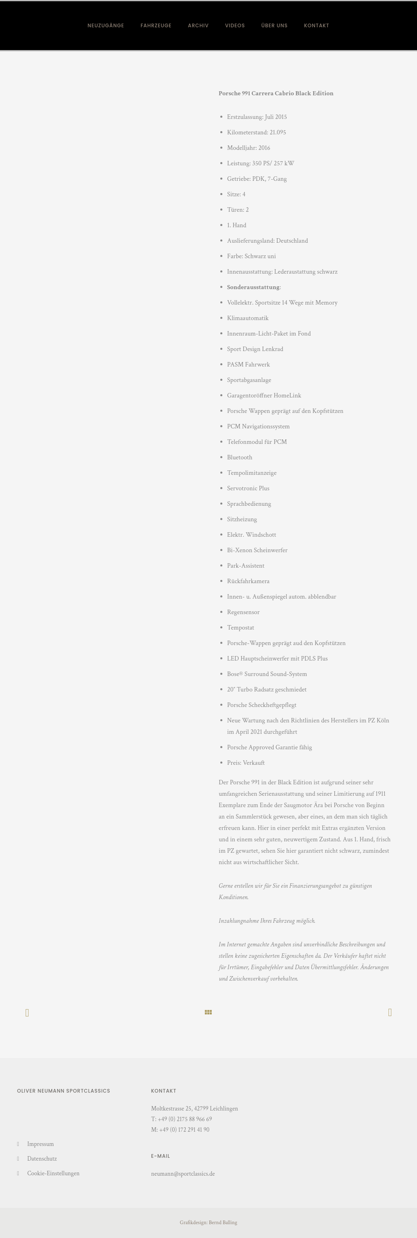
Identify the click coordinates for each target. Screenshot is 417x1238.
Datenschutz (42, 1159)
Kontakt (316, 25)
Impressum (40, 1144)
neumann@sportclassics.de (183, 1174)
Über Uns (274, 25)
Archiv (198, 25)
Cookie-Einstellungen (53, 1173)
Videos (235, 25)
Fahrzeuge (155, 25)
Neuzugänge (106, 25)
